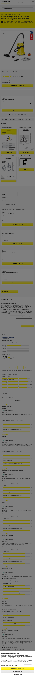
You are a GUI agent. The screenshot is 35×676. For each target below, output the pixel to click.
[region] (17, 663)
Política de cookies (28, 664)
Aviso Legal (14, 665)
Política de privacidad (6, 665)
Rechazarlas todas (17, 671)
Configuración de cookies (17, 674)
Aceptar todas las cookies (17, 668)
